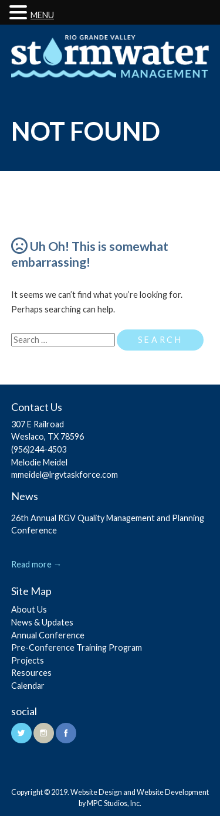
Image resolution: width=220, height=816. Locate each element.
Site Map (31, 590)
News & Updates (42, 622)
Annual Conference (47, 635)
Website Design (96, 792)
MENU (42, 15)
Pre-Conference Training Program (76, 647)
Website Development (173, 792)
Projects (27, 660)
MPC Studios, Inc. (114, 803)
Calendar (28, 686)
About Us (29, 609)
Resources (31, 673)
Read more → (36, 564)
